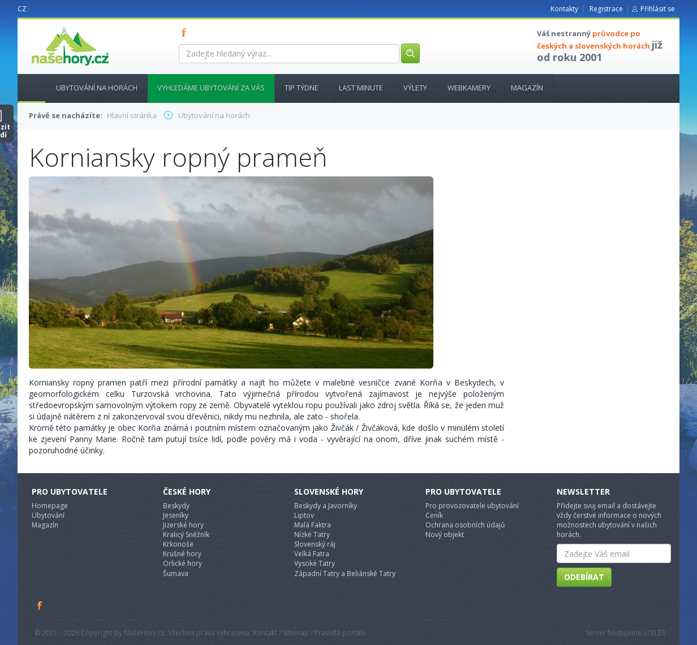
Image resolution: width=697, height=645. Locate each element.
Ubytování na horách (96, 88)
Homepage (50, 505)
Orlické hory (182, 563)
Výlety (415, 88)
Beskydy (176, 505)
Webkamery (469, 88)
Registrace (606, 9)
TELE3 (656, 633)
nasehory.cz (50, 26)
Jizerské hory (183, 525)
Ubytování (48, 515)
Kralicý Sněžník (186, 534)
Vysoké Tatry (314, 563)
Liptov (304, 515)
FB (186, 32)
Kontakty (564, 9)
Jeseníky (175, 515)
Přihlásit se (657, 9)
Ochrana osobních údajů (465, 525)
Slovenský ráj (314, 544)
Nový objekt (444, 534)
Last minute (361, 88)
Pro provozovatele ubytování (472, 505)
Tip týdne (302, 88)
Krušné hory (182, 554)
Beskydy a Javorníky (325, 505)
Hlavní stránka (27, 88)
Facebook (40, 605)
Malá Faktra (312, 525)
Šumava (175, 573)
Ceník (434, 515)
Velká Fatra (311, 554)
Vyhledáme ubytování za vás (211, 88)
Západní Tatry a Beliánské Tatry (344, 573)
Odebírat (584, 577)
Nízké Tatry (312, 534)
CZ (22, 9)
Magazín (527, 88)
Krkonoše (178, 544)
